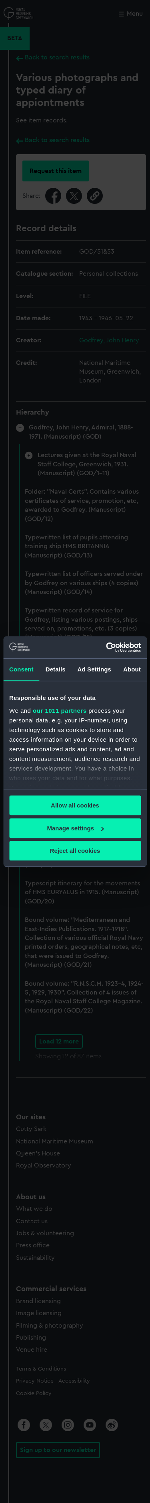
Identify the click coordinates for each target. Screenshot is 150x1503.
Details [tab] (56, 669)
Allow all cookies (75, 805)
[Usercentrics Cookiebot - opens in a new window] (107, 647)
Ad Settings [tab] (94, 669)
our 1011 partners (59, 710)
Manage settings (75, 828)
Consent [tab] (21, 669)
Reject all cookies (75, 850)
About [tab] (132, 669)
